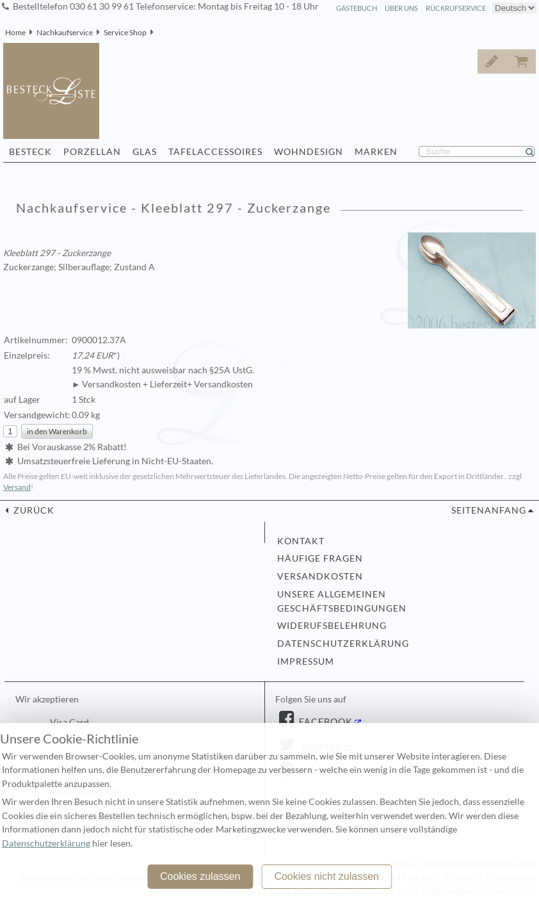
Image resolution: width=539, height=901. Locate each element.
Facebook (324, 722)
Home (15, 32)
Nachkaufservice (64, 32)
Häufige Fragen (320, 558)
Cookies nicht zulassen (326, 876)
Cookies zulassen (200, 876)
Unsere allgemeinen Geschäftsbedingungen (341, 601)
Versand (17, 487)
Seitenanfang (488, 510)
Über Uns (401, 8)
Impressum (305, 661)
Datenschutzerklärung (343, 643)
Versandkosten (320, 576)
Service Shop (125, 32)
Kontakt (301, 541)
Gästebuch (356, 8)
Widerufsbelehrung (332, 626)
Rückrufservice (456, 8)
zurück (32, 510)
